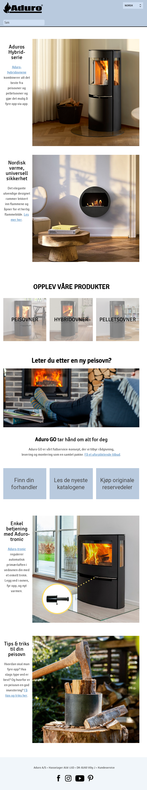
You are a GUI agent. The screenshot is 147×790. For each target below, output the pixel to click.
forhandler (24, 487)
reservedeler (117, 487)
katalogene (71, 487)
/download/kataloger (87, 492)
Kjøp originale (117, 480)
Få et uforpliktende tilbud (102, 455)
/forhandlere (41, 492)
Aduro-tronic (17, 549)
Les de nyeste (71, 480)
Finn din (24, 480)
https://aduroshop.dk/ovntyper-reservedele (134, 492)
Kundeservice (106, 767)
